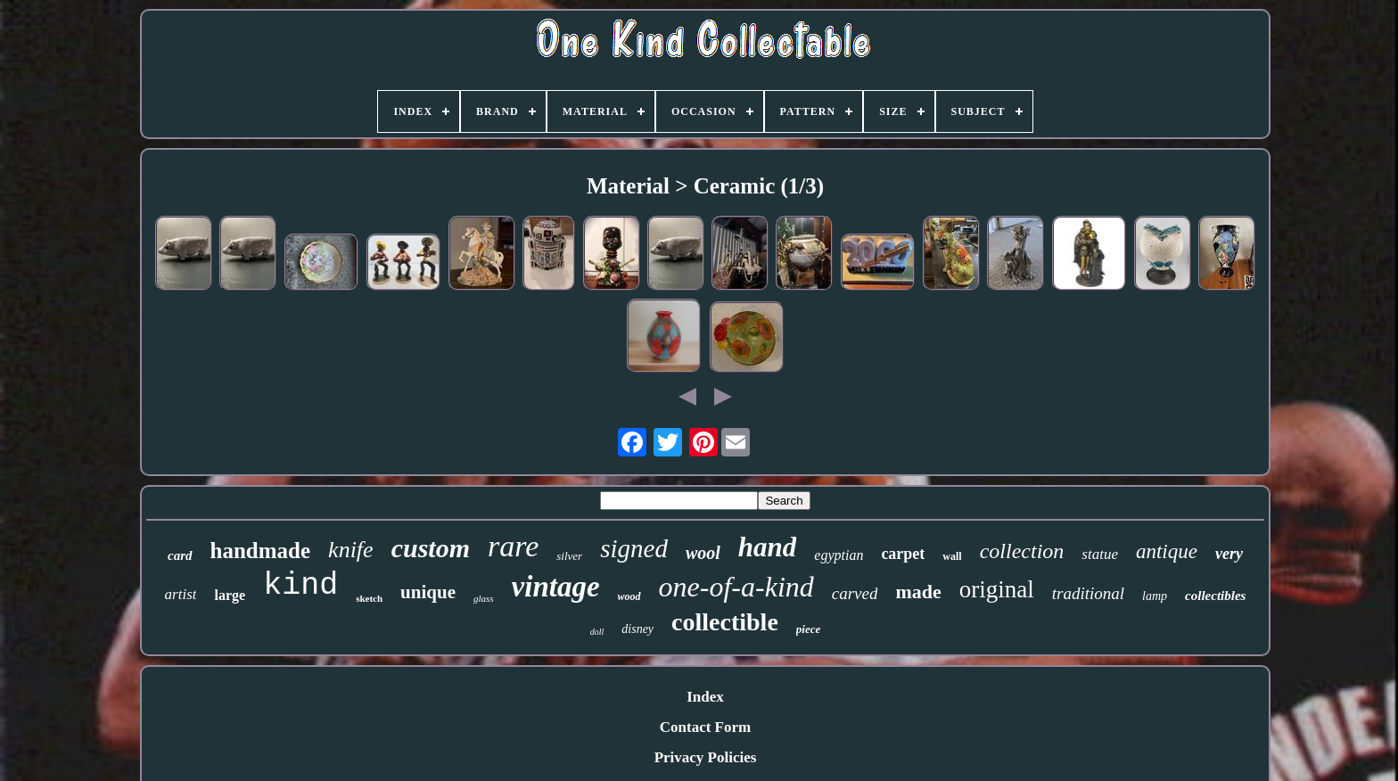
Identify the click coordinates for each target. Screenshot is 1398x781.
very (1229, 554)
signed (634, 548)
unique (428, 592)
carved (855, 593)
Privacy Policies (705, 757)
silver (569, 556)
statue (1099, 554)
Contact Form (705, 727)
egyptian (838, 555)
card (180, 555)
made (918, 591)
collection (1022, 551)
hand (767, 547)
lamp (1154, 596)
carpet (903, 554)
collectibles (1215, 595)
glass (483, 598)
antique (1166, 551)
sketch (369, 598)
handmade (260, 550)
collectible (724, 622)
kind (300, 586)
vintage (556, 587)
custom (430, 548)
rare (513, 546)
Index (705, 696)
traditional (1088, 593)
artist (181, 594)
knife (351, 550)
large (229, 595)
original (996, 589)
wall (951, 556)
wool (703, 553)
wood (629, 596)
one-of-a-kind (736, 587)
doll (597, 632)
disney (637, 629)
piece (808, 629)
